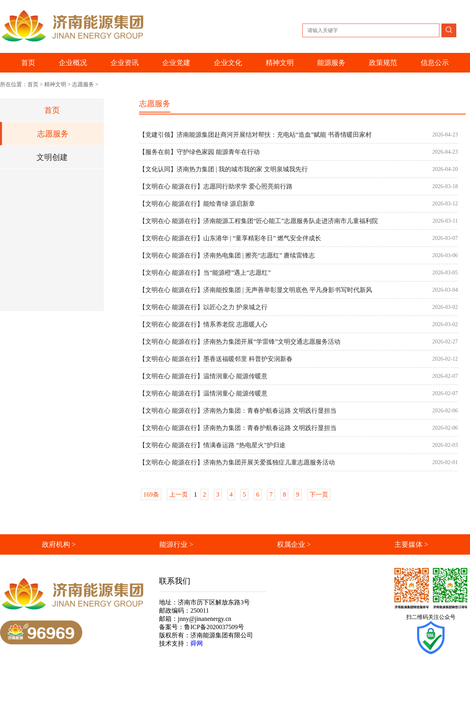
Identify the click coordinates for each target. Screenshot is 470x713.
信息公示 (435, 63)
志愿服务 (83, 84)
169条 (151, 494)
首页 (28, 63)
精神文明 (55, 84)
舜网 (196, 643)
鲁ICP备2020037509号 (214, 627)
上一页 (178, 494)
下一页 (318, 494)
